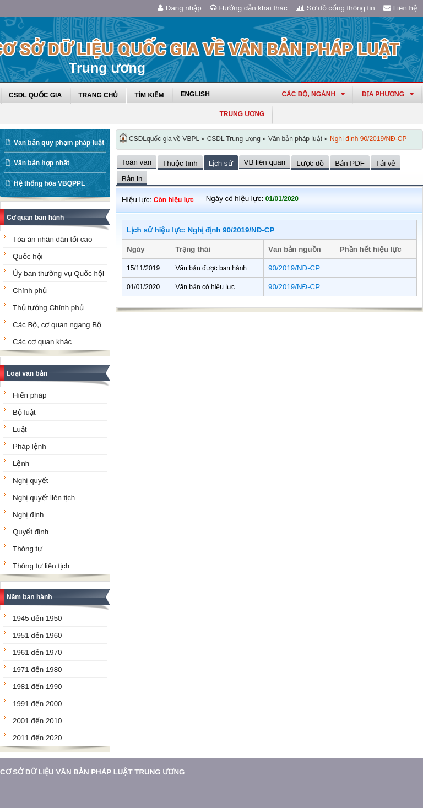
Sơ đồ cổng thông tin (335, 8)
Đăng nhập (180, 8)
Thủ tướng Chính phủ (48, 307)
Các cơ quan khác (42, 342)
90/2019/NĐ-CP (294, 268)
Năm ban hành (29, 597)
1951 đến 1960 (37, 635)
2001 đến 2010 (37, 721)
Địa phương (388, 94)
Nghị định (28, 515)
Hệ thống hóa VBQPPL (49, 183)
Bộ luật (24, 412)
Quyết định (30, 532)
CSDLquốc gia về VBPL (164, 139)
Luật (20, 429)
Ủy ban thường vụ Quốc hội (58, 273)
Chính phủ (30, 290)
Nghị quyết (30, 480)
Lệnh (21, 463)
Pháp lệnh (29, 446)
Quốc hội (28, 256)
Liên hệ (400, 8)
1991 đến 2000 (37, 703)
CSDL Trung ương (234, 139)
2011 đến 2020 (37, 738)
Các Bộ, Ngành (313, 94)
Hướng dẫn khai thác (249, 8)
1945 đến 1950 (37, 618)
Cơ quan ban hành (35, 217)
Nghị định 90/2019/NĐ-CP (368, 139)
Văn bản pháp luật (295, 139)
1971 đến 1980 (37, 669)
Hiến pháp (29, 395)
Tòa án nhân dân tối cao (52, 239)
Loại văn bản (27, 373)
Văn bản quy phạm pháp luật (59, 143)
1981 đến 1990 (37, 686)
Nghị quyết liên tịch (44, 498)
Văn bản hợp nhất (41, 163)
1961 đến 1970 (37, 652)
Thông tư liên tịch (41, 566)
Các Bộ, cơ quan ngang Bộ (57, 325)
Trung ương (241, 114)
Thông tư (27, 549)
